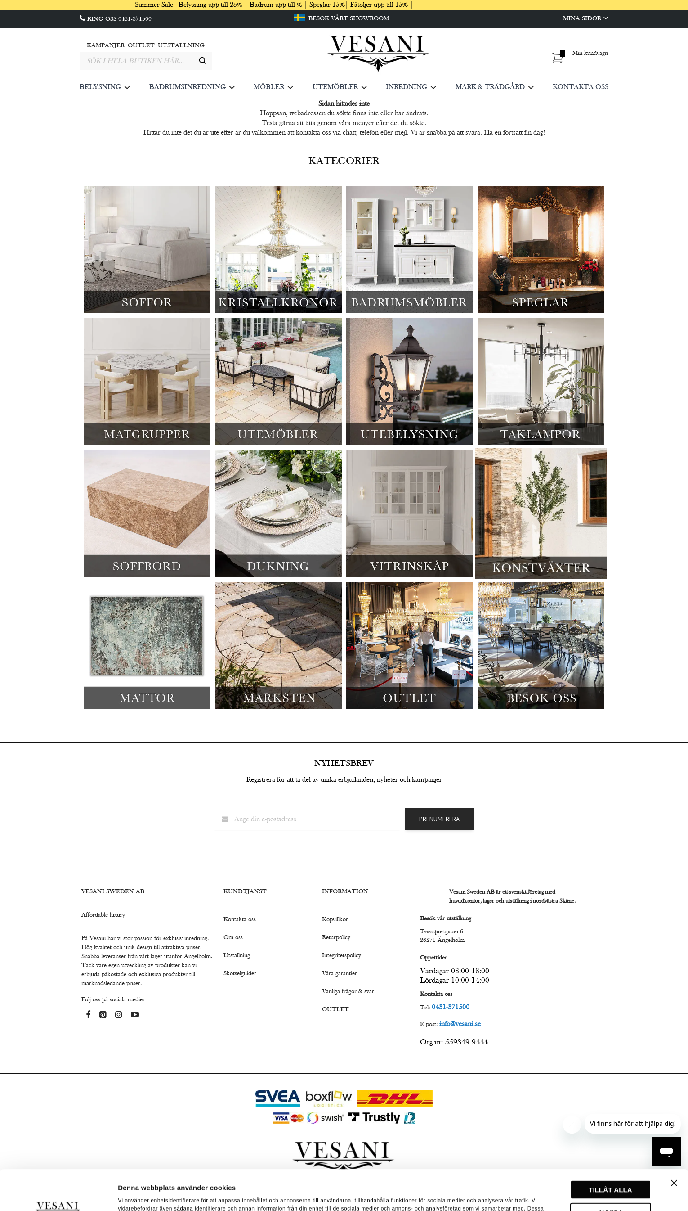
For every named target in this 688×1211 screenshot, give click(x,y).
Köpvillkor (335, 919)
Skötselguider (239, 973)
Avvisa (610, 1171)
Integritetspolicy (341, 955)
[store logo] (379, 54)
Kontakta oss (239, 919)
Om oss (233, 937)
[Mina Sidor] (521, 18)
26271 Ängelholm (442, 940)
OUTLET (141, 45)
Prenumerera (439, 819)
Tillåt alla (610, 1149)
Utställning (236, 955)
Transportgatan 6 (441, 931)
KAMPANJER (106, 45)
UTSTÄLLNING (181, 45)
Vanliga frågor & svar (348, 991)
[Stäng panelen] (674, 1142)
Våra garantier (339, 973)
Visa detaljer (138, 1193)
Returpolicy (336, 937)
